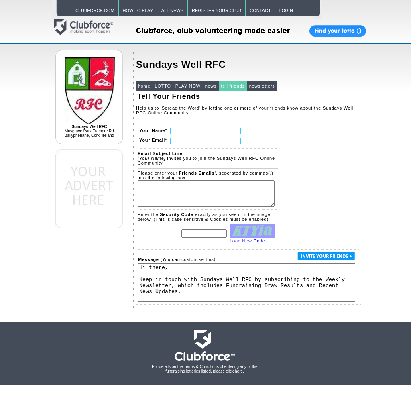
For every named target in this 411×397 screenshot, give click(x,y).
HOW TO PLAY (138, 10)
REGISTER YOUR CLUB (216, 10)
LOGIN (286, 10)
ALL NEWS (172, 10)
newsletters (262, 85)
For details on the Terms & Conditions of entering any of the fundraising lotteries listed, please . (204, 381)
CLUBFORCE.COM (94, 10)
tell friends (233, 85)
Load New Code (247, 245)
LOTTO (163, 85)
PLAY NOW (188, 85)
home (144, 85)
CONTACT (260, 10)
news (211, 85)
